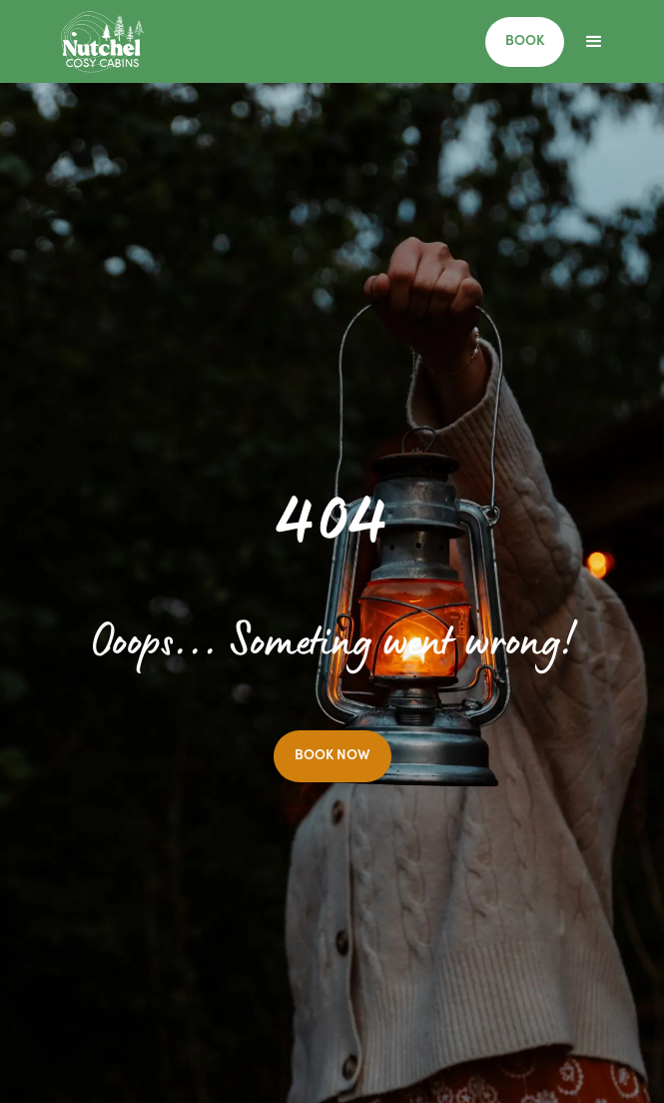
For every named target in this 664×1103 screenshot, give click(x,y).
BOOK (524, 42)
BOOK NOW (332, 756)
